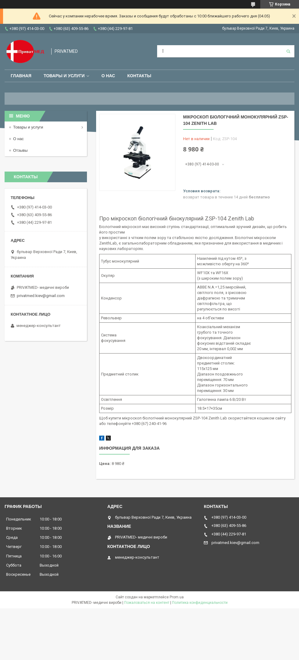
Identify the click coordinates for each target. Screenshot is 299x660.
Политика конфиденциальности (200, 602)
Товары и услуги (64, 75)
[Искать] (288, 51)
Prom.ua (177, 597)
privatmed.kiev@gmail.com (41, 295)
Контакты (139, 75)
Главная (21, 75)
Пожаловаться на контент (146, 602)
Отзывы (20, 150)
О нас (108, 75)
